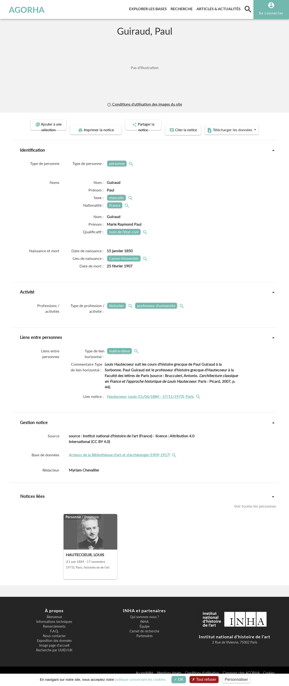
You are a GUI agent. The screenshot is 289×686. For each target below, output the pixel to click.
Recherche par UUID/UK (54, 657)
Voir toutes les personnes (255, 512)
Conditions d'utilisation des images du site (144, 104)
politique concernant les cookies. (141, 679)
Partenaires (144, 642)
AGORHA (27, 9)
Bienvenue (54, 623)
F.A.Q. (54, 638)
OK (179, 679)
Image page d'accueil (54, 652)
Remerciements (54, 633)
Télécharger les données (198, 137)
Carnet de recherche (144, 638)
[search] (247, 9)
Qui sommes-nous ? (144, 623)
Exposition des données (54, 647)
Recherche (183, 8)
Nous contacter (54, 642)
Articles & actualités (219, 8)
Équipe (144, 633)
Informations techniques (54, 628)
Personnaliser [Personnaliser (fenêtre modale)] (236, 679)
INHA (144, 628)
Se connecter (271, 13)
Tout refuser (204, 679)
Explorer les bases (149, 8)
